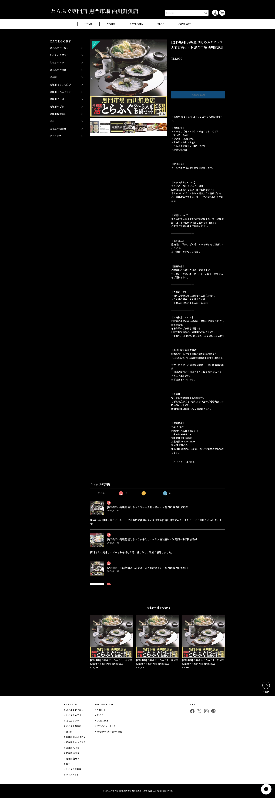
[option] (128, 78)
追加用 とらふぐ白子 (60, 84)
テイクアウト (56, 135)
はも (52, 121)
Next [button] (165, 78)
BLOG (160, 24)
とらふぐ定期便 (58, 128)
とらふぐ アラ (57, 62)
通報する (190, 461)
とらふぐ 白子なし (59, 47)
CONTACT (184, 24)
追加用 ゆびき (57, 106)
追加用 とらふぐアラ (60, 92)
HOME (88, 24)
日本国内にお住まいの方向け (198, 103)
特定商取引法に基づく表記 (109, 731)
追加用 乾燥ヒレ (58, 113)
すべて (101, 493)
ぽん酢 (53, 77)
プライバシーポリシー (107, 726)
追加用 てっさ (57, 99)
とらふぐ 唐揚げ (58, 69)
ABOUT (111, 24)
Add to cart (198, 94)
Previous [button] (92, 78)
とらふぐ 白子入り (59, 55)
